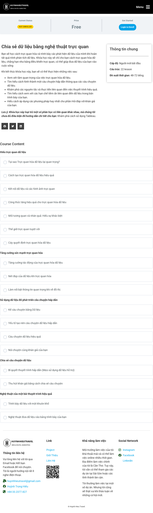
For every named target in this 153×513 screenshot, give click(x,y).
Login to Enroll (127, 27)
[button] (4, 126)
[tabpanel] (76, 87)
